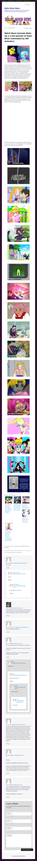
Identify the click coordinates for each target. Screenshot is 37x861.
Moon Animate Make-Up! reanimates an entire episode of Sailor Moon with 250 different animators (8, 508)
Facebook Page (7, 143)
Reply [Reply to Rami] (8, 615)
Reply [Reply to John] (8, 657)
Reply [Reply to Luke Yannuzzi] (8, 567)
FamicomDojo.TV (11, 0)
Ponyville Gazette (19, 0)
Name (9, 814)
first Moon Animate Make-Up (25, 69)
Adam (22, 546)
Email (9, 821)
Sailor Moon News (26, 0)
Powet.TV (4, 0)
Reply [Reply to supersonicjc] (8, 743)
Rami (7, 608)
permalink (6, 547)
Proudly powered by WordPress (18, 856)
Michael (7, 755)
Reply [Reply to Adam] (9, 669)
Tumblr (14, 143)
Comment (9, 835)
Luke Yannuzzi (9, 563)
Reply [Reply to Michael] (8, 773)
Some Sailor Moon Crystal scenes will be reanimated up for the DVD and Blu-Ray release (17, 507)
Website (9, 828)
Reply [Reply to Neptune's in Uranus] (9, 580)
